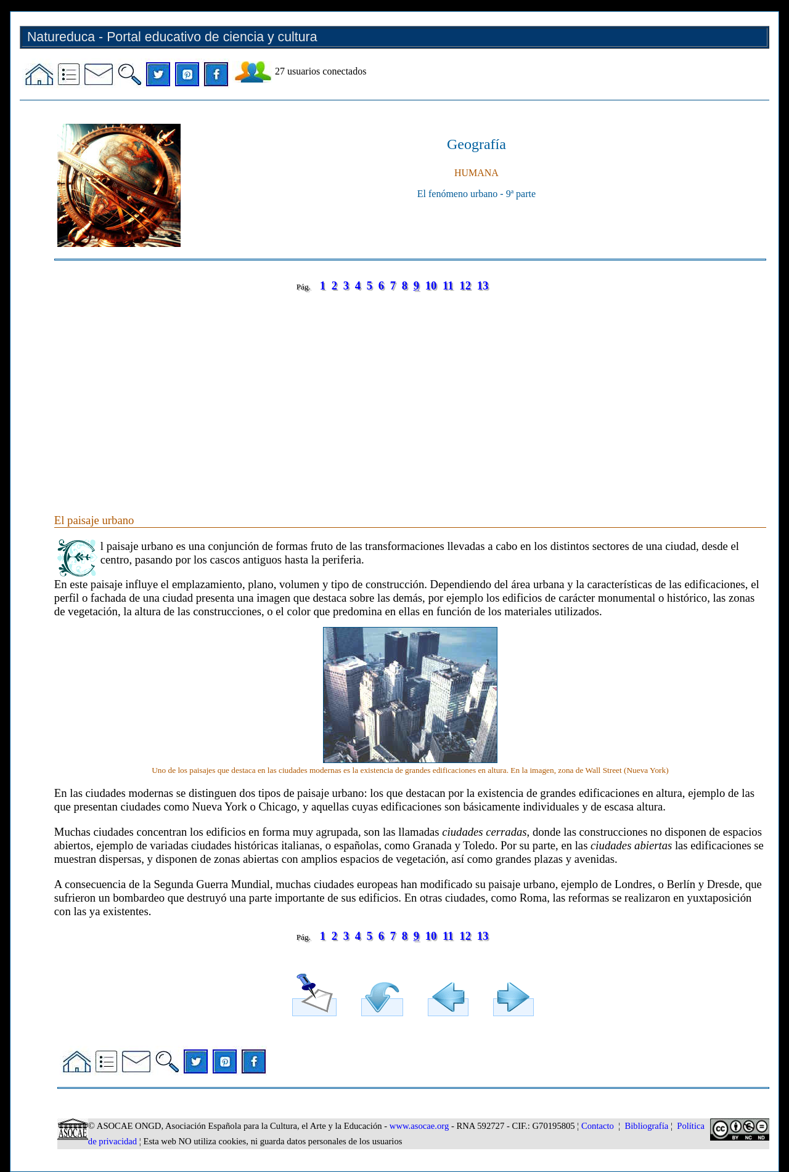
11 (448, 285)
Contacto (597, 1126)
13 (483, 285)
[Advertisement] (410, 390)
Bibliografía (646, 1126)
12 (465, 285)
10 (431, 285)
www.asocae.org (419, 1126)
